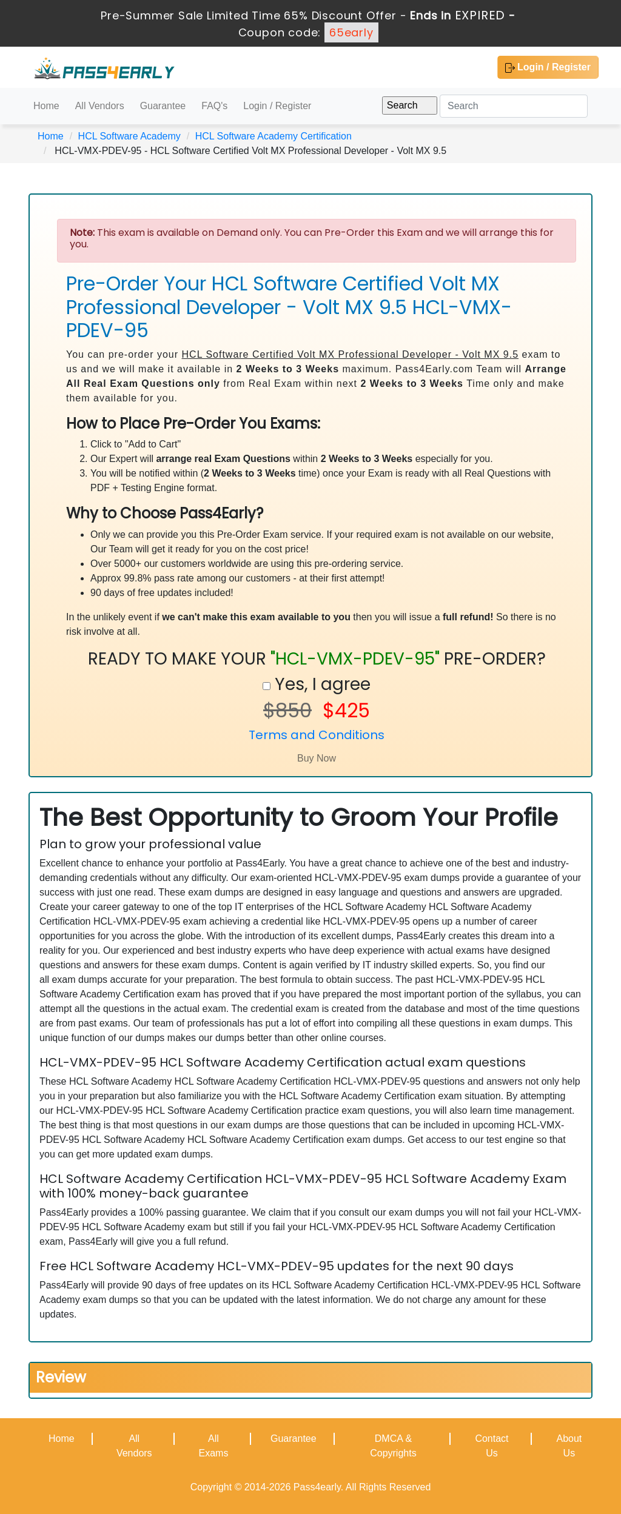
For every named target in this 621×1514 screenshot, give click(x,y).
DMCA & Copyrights (393, 1445)
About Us (569, 1445)
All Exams (213, 1445)
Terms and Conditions (316, 734)
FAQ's (214, 106)
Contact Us (491, 1445)
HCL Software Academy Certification (273, 136)
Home (46, 106)
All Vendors (99, 106)
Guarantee (163, 106)
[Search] (514, 106)
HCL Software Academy (129, 136)
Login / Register (548, 67)
